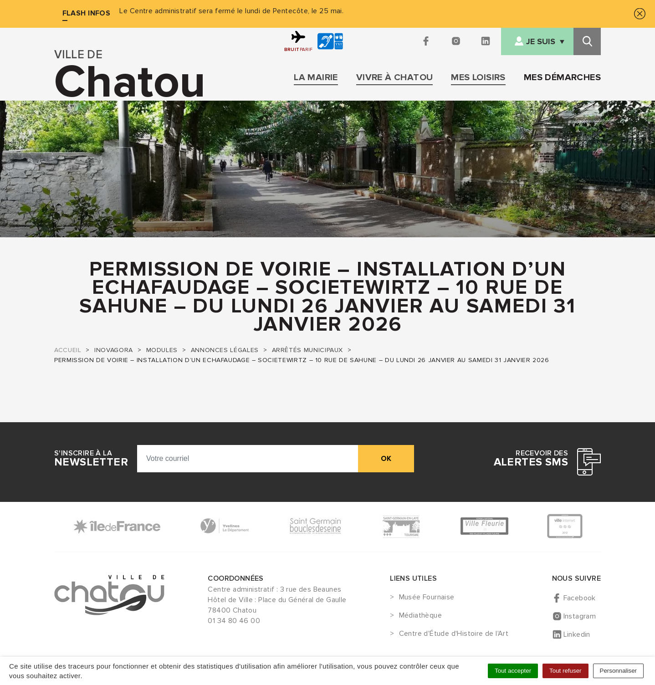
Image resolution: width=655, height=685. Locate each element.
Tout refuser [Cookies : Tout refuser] (565, 670)
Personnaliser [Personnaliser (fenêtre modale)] (618, 670)
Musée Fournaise (427, 597)
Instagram (579, 616)
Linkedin (576, 634)
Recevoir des (531, 459)
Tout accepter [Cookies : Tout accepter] (513, 670)
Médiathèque (420, 616)
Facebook (579, 598)
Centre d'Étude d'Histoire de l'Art (454, 634)
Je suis (540, 41)
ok (386, 458)
